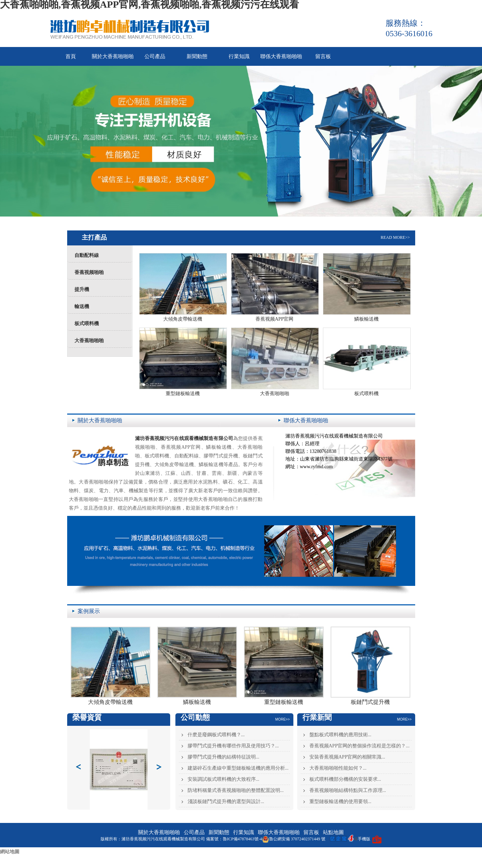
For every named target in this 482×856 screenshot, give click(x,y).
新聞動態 (197, 56)
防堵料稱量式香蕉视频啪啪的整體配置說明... (236, 790)
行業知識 (239, 56)
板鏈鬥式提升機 (370, 702)
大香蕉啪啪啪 (89, 340)
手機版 (364, 839)
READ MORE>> (395, 237)
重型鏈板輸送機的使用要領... (340, 801)
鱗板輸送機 (366, 319)
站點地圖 (333, 832)
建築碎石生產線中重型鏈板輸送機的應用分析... (238, 768)
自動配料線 (86, 255)
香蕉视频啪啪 (89, 272)
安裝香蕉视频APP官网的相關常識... (347, 757)
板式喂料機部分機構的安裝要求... (345, 779)
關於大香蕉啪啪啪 (113, 56)
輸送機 (81, 306)
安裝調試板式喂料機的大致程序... (224, 779)
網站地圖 (9, 851)
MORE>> (282, 719)
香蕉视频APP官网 (274, 319)
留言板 (323, 56)
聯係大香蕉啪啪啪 (281, 56)
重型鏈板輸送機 (183, 393)
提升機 (81, 289)
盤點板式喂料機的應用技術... (340, 734)
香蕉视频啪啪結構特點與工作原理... (347, 790)
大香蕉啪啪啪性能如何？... (338, 768)
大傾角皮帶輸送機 (182, 319)
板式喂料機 (86, 323)
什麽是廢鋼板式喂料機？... (216, 734)
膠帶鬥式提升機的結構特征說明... (224, 757)
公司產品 (154, 56)
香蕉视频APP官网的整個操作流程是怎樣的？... (359, 745)
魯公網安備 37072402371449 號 (293, 839)
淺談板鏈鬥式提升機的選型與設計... (226, 801)
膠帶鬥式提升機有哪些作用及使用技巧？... (233, 745)
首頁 (70, 56)
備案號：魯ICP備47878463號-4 (234, 839)
